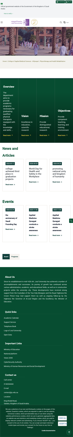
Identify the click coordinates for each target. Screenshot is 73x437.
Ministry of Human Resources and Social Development (24, 366)
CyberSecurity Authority (13, 362)
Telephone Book (10, 326)
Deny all (62, 418)
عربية (67, 22)
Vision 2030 (8, 358)
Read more (7, 135)
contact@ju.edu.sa (11, 392)
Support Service (10, 322)
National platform (10, 354)
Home (4, 61)
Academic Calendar (11, 318)
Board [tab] (6, 257)
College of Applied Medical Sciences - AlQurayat (23, 61)
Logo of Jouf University (12, 331)
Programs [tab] (14, 257)
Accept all (63, 424)
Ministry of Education (12, 349)
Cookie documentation (48, 430)
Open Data (8, 335)
